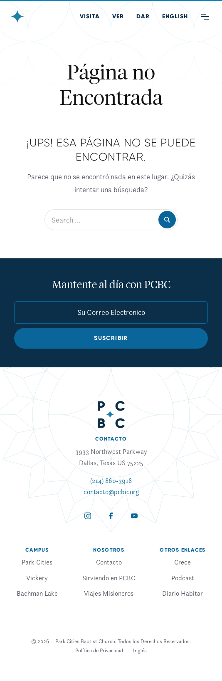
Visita (90, 16)
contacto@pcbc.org (111, 492)
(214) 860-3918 (111, 480)
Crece (182, 562)
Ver (118, 16)
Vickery (37, 578)
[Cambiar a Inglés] (140, 650)
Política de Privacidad (99, 650)
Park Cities (37, 562)
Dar (143, 16)
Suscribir (111, 338)
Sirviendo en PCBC (108, 578)
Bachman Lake (37, 593)
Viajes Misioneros (108, 593)
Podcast (182, 578)
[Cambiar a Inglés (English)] (175, 17)
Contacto (109, 562)
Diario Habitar (182, 593)
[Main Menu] (205, 16)
